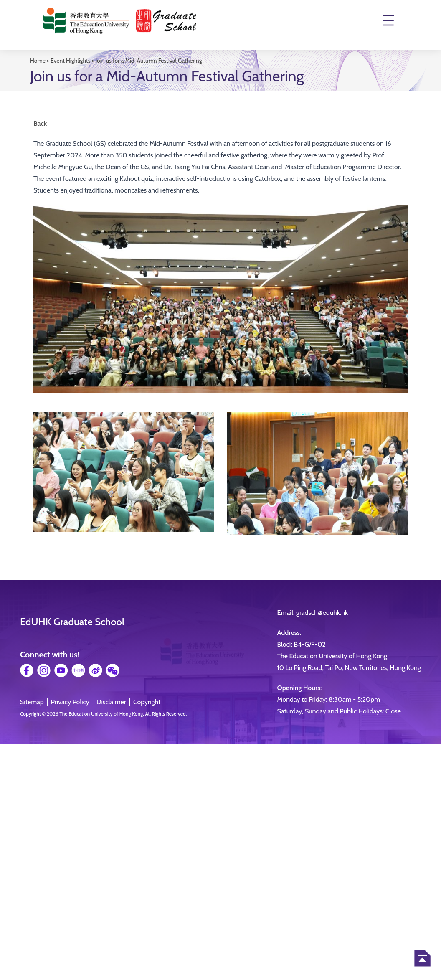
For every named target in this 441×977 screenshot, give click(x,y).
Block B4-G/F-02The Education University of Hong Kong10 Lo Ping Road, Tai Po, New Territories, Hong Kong (349, 656)
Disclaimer (111, 702)
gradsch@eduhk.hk (322, 613)
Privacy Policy (70, 702)
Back (40, 123)
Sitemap (32, 702)
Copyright (147, 702)
